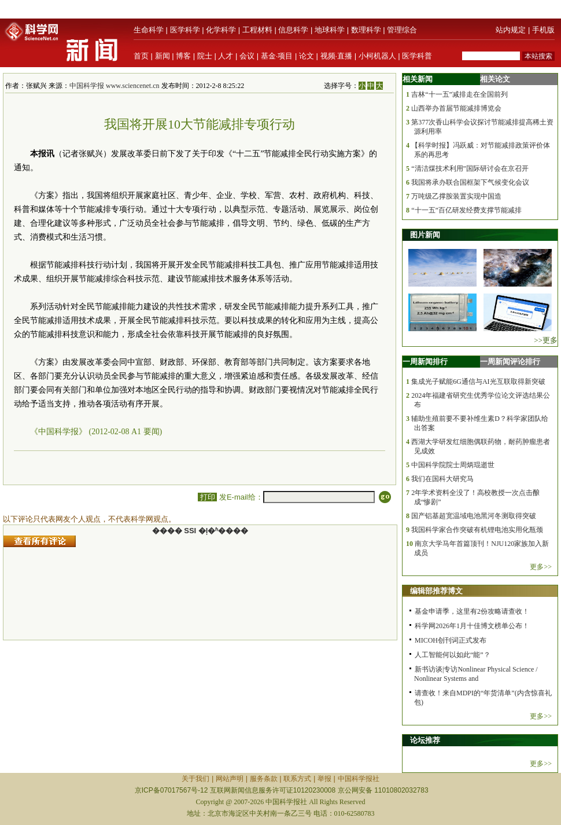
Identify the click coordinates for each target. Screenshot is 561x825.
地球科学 (330, 29)
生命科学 (149, 29)
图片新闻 (425, 234)
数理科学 (366, 29)
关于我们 (195, 779)
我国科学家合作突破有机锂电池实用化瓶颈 (477, 530)
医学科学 (185, 29)
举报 (324, 779)
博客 (183, 56)
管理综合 (402, 29)
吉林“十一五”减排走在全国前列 (459, 94)
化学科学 (221, 29)
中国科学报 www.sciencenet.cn (114, 86)
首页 (141, 56)
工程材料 (257, 29)
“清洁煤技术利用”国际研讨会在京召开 (470, 168)
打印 (207, 497)
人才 (225, 56)
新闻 (162, 56)
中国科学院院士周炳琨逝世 (452, 465)
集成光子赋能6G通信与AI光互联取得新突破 (478, 381)
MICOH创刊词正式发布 (450, 640)
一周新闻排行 (425, 361)
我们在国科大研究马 (442, 479)
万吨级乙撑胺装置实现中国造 (456, 196)
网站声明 (229, 779)
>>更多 (546, 340)
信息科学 (293, 29)
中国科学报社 (358, 779)
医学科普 (417, 56)
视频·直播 (336, 56)
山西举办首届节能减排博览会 (456, 108)
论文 (306, 56)
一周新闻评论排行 (510, 361)
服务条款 (264, 779)
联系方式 (297, 779)
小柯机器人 (377, 56)
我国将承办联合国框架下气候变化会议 (470, 182)
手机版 (543, 29)
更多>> (541, 567)
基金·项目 (277, 56)
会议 (246, 56)
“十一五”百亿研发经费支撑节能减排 (466, 210)
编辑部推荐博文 (436, 590)
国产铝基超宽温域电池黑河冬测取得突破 (473, 516)
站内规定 (511, 29)
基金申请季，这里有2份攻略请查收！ (472, 611)
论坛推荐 (425, 740)
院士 (204, 56)
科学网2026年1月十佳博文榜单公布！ (472, 626)
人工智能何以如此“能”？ (452, 655)
